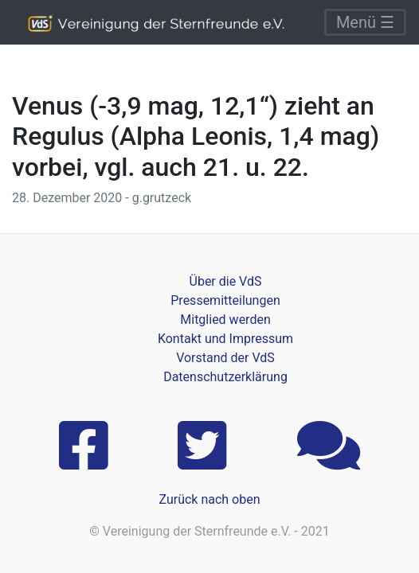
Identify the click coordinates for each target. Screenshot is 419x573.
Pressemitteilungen (225, 300)
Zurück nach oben (209, 499)
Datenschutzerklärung (225, 376)
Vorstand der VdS (225, 357)
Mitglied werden (225, 319)
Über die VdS (226, 281)
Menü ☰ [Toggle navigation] (365, 22)
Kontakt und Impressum (225, 338)
